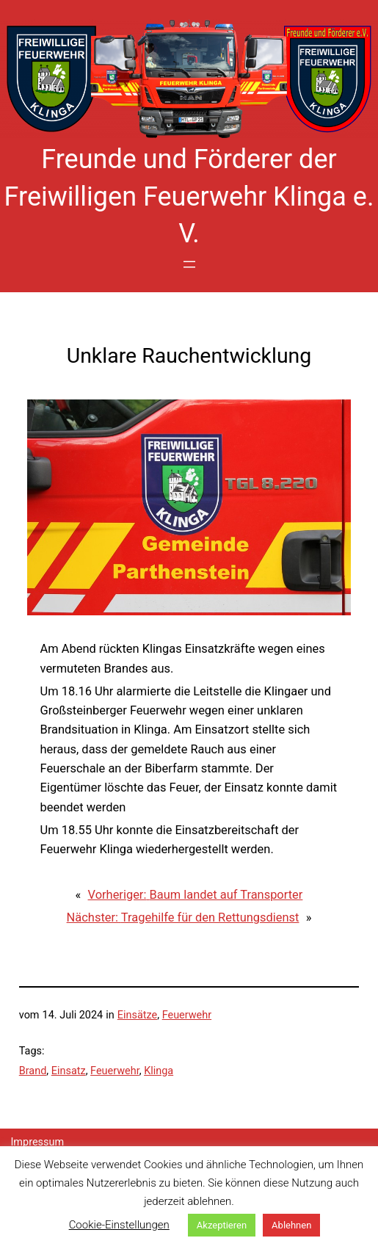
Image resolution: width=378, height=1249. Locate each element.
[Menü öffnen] (189, 264)
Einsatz (68, 1071)
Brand (33, 1071)
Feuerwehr (186, 1015)
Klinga (158, 1071)
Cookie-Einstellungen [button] (119, 1224)
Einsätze (137, 1015)
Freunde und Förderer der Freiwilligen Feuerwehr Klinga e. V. (189, 196)
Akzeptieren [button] (222, 1225)
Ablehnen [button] (291, 1225)
